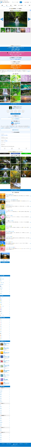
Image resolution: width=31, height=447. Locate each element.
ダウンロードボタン (16, 10)
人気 (6, 5)
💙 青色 (1, 299)
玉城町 (1, 424)
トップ (1, 6)
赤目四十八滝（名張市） (4, 135)
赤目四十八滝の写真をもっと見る (15, 190)
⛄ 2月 (1, 321)
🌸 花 (0, 277)
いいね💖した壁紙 (26, 2)
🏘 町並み (1, 288)
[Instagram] (16, 124)
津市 (0, 405)
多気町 (1, 412)
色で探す (15, 5)
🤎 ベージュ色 (2, 315)
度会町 (1, 426)
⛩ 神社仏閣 (1, 284)
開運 (2, 5)
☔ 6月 (1, 328)
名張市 (4, 6)
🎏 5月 (1, 326)
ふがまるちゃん (10, 71)
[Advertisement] (15, 38)
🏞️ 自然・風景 (2, 279)
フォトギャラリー (4, 3)
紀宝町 (1, 441)
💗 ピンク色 (1, 297)
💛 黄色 (1, 304)
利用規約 (28, 71)
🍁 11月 (1, 337)
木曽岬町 (1, 391)
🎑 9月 (1, 333)
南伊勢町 (1, 422)
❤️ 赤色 (1, 308)
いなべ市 (1, 389)
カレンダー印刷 (20, 5)
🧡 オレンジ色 (2, 306)
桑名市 (1, 396)
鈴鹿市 (1, 398)
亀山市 (1, 400)
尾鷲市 (1, 434)
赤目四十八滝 (8, 6)
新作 (11, 5)
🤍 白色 (1, 313)
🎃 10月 (1, 335)
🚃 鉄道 (1, 293)
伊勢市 (1, 417)
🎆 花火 (1, 286)
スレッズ (14, 127)
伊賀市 (1, 429)
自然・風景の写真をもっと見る (15, 104)
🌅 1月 (1, 319)
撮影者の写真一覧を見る (15, 130)
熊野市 (1, 439)
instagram (11, 127)
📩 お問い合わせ (15, 444)
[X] (14, 124)
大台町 (1, 410)
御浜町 (1, 437)
